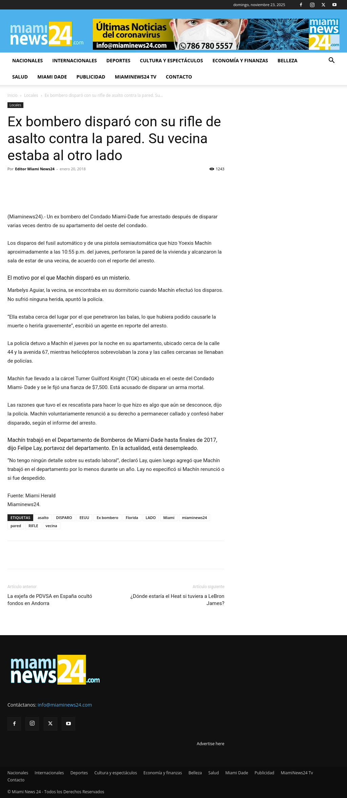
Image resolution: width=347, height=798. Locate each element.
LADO (151, 517)
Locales (31, 95)
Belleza (288, 60)
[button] (331, 61)
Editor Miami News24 (35, 168)
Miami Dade (52, 76)
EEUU (84, 517)
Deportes (118, 60)
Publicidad (90, 76)
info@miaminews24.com (65, 705)
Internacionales (74, 60)
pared (16, 525)
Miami (169, 517)
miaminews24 (194, 517)
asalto (43, 517)
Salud (20, 76)
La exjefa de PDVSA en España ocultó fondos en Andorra (49, 599)
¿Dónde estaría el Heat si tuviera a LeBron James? (177, 599)
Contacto (179, 76)
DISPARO (64, 517)
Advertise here (210, 744)
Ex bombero (107, 517)
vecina (51, 525)
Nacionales (27, 60)
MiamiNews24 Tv (136, 76)
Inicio (12, 95)
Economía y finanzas (240, 60)
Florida (132, 517)
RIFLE (33, 525)
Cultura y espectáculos (171, 60)
